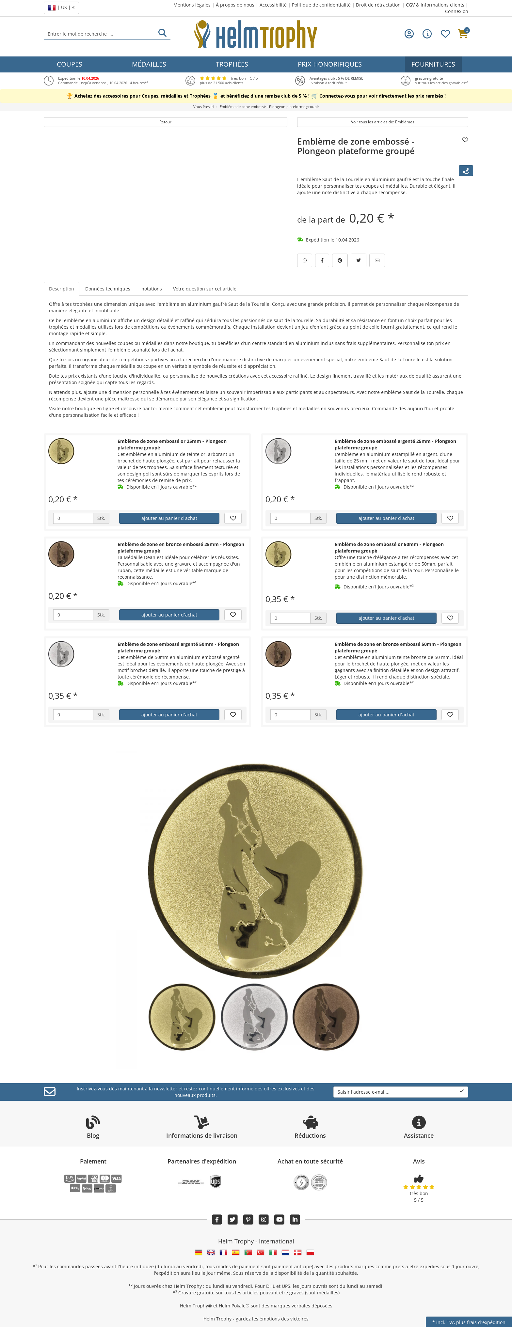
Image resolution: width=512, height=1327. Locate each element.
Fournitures (433, 64)
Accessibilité (273, 5)
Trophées (232, 64)
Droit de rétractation (378, 5)
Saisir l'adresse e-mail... (401, 1092)
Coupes (69, 64)
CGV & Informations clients (435, 5)
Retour (165, 122)
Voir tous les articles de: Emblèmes (382, 122)
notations (151, 289)
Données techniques (107, 289)
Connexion (456, 11)
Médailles (149, 64)
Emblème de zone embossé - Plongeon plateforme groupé (356, 146)
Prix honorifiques (330, 64)
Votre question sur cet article (204, 289)
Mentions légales (192, 5)
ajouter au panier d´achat (169, 518)
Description (61, 289)
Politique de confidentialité (321, 5)
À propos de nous (235, 5)
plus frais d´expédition (480, 1322)
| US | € (61, 8)
